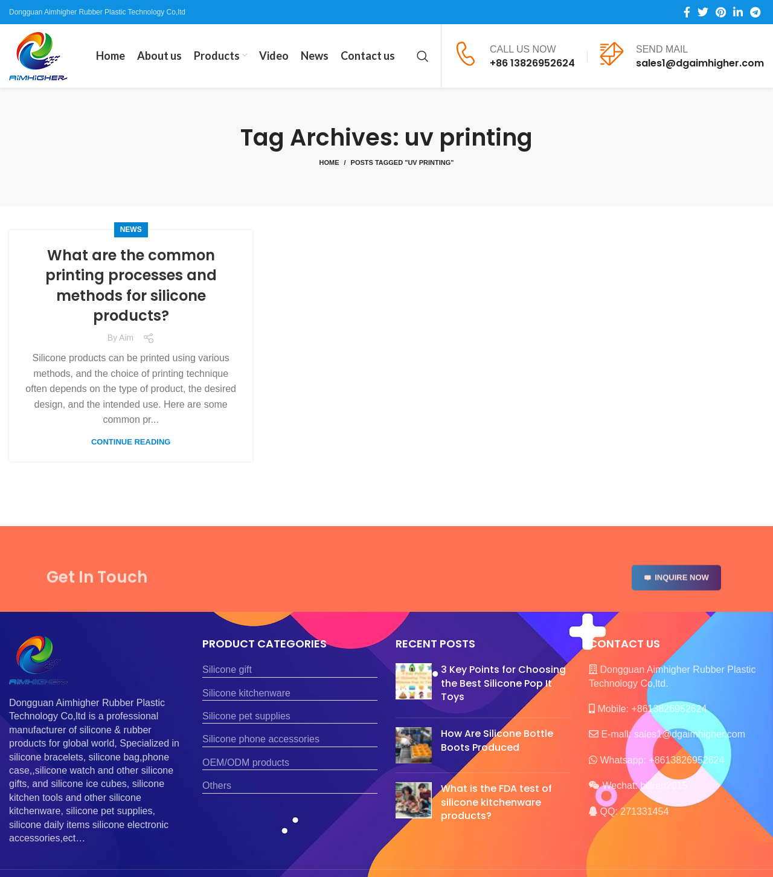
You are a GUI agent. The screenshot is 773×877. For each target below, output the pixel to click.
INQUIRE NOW (676, 589)
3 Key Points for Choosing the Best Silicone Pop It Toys (503, 683)
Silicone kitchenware (246, 693)
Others (216, 785)
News (131, 229)
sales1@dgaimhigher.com (700, 63)
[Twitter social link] (703, 12)
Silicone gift (227, 669)
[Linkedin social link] (738, 12)
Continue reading (130, 442)
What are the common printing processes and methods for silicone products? (131, 285)
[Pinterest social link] (721, 12)
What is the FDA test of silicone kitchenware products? (496, 802)
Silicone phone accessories (260, 739)
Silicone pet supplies (246, 716)
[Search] (423, 56)
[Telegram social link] (755, 12)
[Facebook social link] (687, 12)
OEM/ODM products (245, 762)
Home (329, 162)
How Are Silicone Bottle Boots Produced (497, 740)
